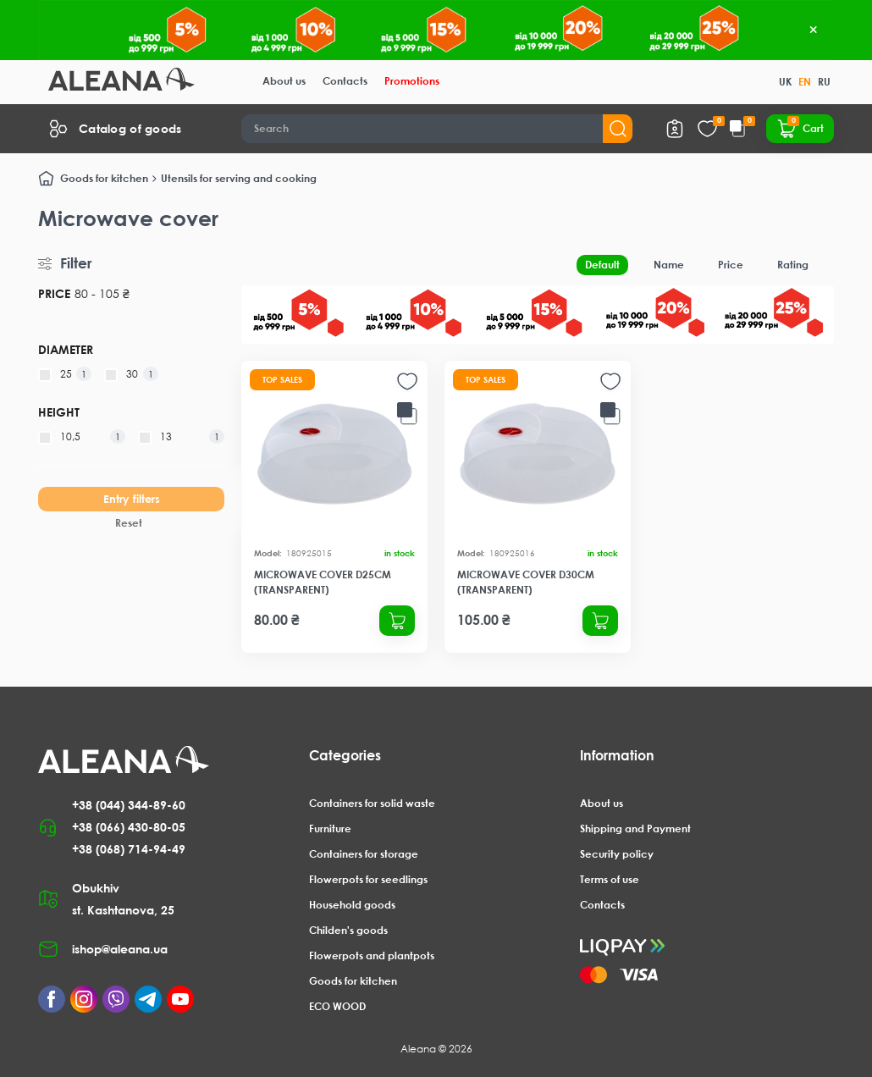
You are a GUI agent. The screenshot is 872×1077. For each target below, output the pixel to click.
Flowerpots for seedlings (368, 879)
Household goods (352, 904)
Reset (128, 522)
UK (785, 81)
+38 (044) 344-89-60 (128, 805)
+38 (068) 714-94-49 (128, 849)
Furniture (330, 828)
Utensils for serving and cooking (239, 178)
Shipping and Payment (635, 828)
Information (617, 755)
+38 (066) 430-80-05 (128, 827)
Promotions (411, 81)
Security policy (617, 854)
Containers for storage (363, 854)
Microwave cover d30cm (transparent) (525, 581)
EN (804, 81)
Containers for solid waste (372, 803)
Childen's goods (348, 930)
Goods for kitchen (104, 178)
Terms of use (609, 879)
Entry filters (131, 498)
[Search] (437, 128)
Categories (345, 755)
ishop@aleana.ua (120, 949)
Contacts (345, 81)
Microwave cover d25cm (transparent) (322, 581)
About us (284, 81)
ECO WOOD (337, 1006)
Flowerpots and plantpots (371, 955)
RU (824, 81)
